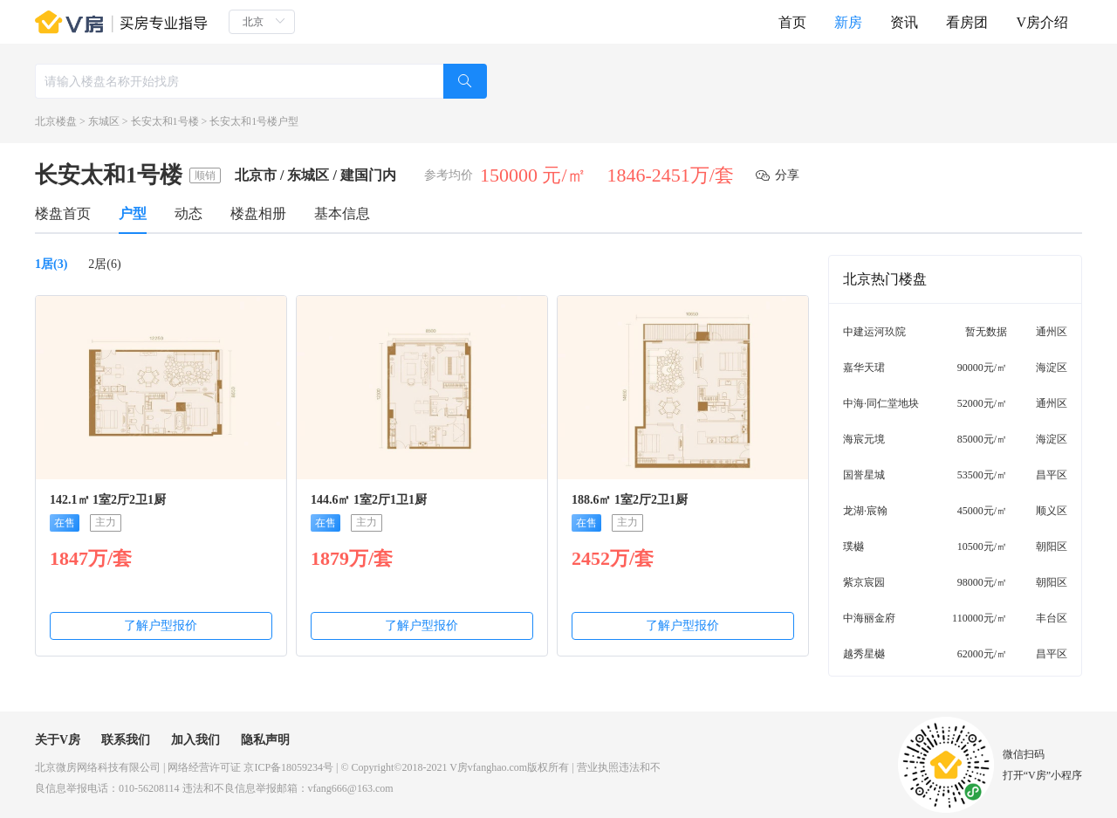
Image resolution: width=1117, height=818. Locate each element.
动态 (188, 213)
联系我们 (125, 739)
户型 (133, 213)
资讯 (904, 22)
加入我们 (195, 739)
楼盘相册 (258, 213)
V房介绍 (1042, 22)
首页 (792, 22)
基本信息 (342, 213)
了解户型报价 (160, 625)
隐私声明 (265, 739)
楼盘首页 (63, 213)
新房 (848, 22)
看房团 (967, 22)
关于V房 (57, 739)
